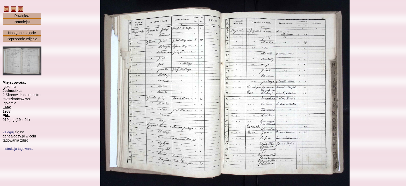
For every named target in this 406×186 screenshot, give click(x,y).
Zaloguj (8, 132)
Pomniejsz (22, 22)
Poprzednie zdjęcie (22, 39)
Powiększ (22, 16)
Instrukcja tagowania (18, 149)
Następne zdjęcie (22, 33)
